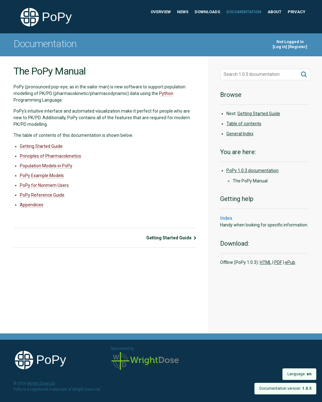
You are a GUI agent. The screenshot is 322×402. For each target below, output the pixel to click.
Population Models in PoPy (46, 165)
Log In (280, 46)
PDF (278, 262)
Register (297, 46)
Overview (161, 11)
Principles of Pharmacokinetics (50, 156)
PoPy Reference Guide (42, 195)
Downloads (207, 11)
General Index (239, 133)
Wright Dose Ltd (145, 361)
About (274, 11)
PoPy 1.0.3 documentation (252, 170)
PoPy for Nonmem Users (44, 185)
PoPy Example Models (42, 175)
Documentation (243, 11)
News (182, 11)
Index (226, 218)
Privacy (296, 11)
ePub (290, 262)
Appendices (31, 204)
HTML (265, 262)
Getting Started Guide (41, 146)
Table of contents (243, 123)
